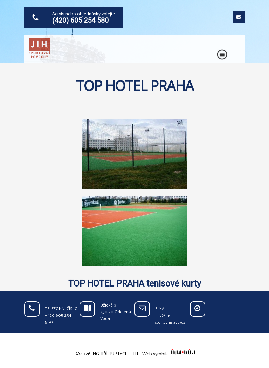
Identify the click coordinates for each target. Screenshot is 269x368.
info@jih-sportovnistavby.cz (170, 319)
